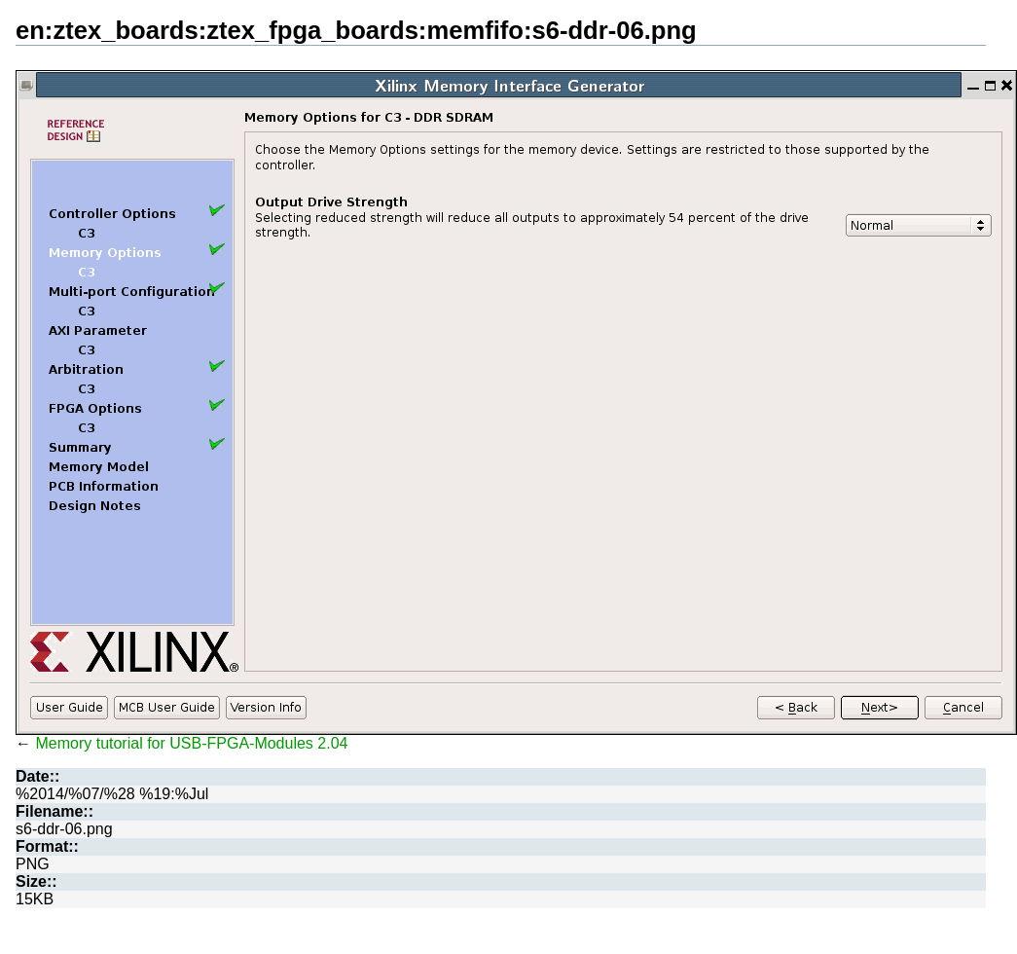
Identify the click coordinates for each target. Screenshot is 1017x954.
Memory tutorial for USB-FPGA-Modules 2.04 (191, 743)
